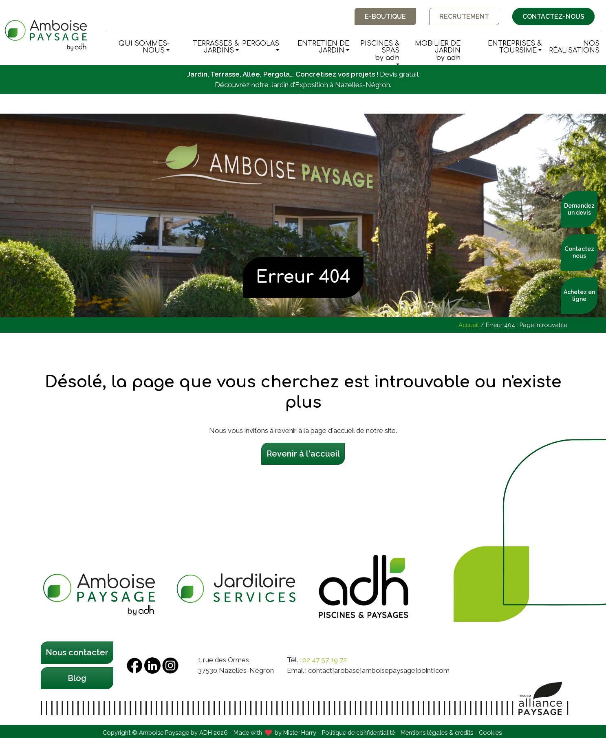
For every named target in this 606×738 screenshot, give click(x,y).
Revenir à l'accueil (303, 454)
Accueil (468, 324)
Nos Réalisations (574, 47)
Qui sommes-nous (144, 47)
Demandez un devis (579, 209)
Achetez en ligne (579, 295)
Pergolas (260, 43)
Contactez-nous (553, 16)
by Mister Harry (295, 732)
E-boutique (385, 16)
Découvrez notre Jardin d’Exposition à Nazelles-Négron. (303, 85)
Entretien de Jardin (323, 47)
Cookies (490, 732)
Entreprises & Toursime (515, 47)
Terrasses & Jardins (216, 47)
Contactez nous (579, 252)
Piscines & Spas (376, 51)
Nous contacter (77, 652)
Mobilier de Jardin (432, 51)
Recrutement (464, 16)
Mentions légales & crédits (437, 732)
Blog (77, 678)
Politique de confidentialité (358, 732)
